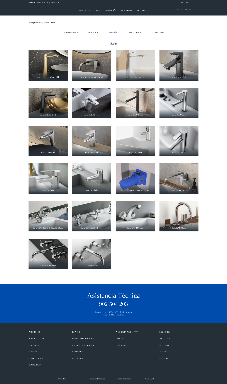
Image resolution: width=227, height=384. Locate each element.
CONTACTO (55, 2)
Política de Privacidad (97, 379)
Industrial (93, 32)
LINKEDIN (163, 358)
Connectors (158, 32)
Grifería (46, 23)
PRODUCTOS (84, 10)
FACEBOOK (164, 345)
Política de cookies (124, 379)
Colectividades (134, 32)
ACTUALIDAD (143, 10)
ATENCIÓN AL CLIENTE (127, 332)
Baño (53, 23)
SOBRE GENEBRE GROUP (38, 2)
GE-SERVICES (78, 352)
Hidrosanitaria (70, 32)
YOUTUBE (163, 352)
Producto (38, 23)
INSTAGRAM (164, 339)
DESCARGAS (126, 10)
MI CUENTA (187, 2)
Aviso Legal (149, 379)
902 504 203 (113, 304)
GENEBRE (77, 332)
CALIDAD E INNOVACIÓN (105, 10)
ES (197, 2)
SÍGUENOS (164, 332)
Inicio (31, 23)
